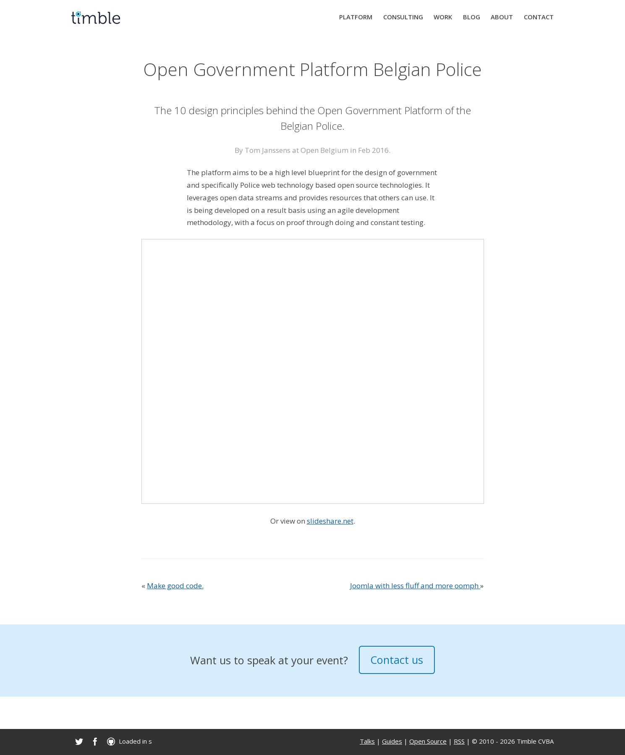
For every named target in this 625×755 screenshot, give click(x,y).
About (502, 17)
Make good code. (175, 585)
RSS (459, 741)
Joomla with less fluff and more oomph (415, 585)
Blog (471, 17)
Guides (392, 741)
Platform (355, 17)
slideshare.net (330, 521)
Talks (367, 741)
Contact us (396, 660)
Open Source (428, 741)
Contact (539, 17)
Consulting (403, 17)
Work (443, 17)
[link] (79, 741)
